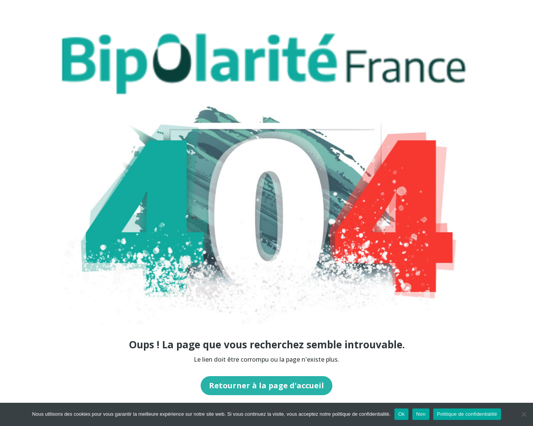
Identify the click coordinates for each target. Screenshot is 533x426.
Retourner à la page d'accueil (266, 385)
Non (421, 414)
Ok (401, 414)
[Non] (523, 414)
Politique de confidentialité (467, 414)
